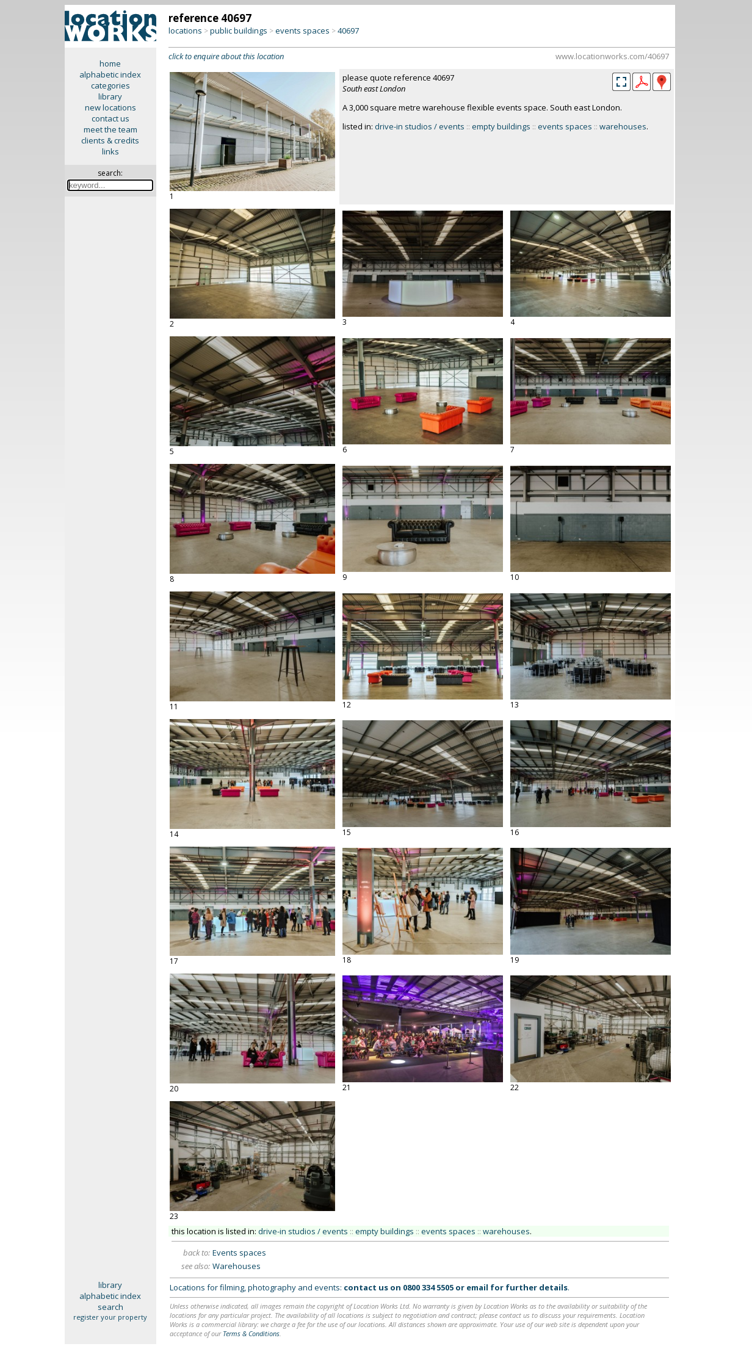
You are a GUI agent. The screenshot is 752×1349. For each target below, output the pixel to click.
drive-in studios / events (420, 126)
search (110, 1306)
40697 (348, 30)
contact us (110, 118)
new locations (110, 107)
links (110, 151)
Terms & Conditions (251, 1333)
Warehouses (236, 1265)
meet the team (110, 129)
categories (110, 85)
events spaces (302, 30)
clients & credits (110, 140)
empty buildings (501, 126)
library (110, 96)
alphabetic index (110, 74)
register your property (110, 1317)
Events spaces (239, 1252)
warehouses (622, 126)
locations (185, 30)
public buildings (238, 30)
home (110, 63)
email (477, 1287)
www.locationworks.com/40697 (612, 56)
